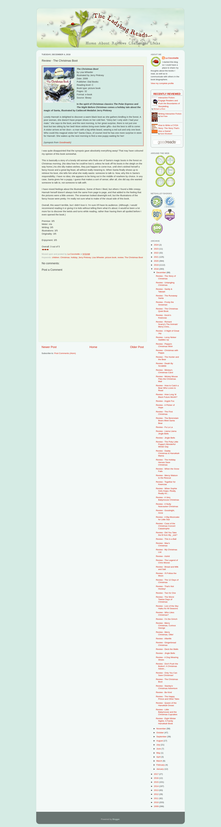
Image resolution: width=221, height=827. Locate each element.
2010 (156, 802)
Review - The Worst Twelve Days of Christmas (165, 599)
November (161, 728)
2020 (156, 261)
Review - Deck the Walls (167, 649)
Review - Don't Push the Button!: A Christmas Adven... (167, 666)
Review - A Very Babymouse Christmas (167, 498)
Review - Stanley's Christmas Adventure (166, 687)
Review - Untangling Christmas (165, 283)
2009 (156, 806)
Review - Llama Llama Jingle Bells (166, 432)
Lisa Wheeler (98, 257)
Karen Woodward (166, 134)
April (158, 757)
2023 (156, 249)
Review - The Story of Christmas (166, 277)
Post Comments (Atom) (65, 353)
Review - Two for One (166, 593)
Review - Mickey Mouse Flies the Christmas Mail (167, 379)
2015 (156, 782)
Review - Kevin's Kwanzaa (163, 316)
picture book (110, 257)
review (120, 257)
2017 (156, 774)
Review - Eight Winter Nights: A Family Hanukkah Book (166, 721)
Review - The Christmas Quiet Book (167, 310)
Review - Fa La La (164, 427)
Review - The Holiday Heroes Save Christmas (166, 462)
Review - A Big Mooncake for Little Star (167, 518)
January (160, 769)
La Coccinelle (171, 58)
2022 (156, 253)
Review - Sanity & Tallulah (164, 290)
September (161, 736)
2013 (156, 790)
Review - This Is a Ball (166, 539)
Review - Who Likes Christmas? (165, 613)
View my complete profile (162, 83)
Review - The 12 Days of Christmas (167, 581)
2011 (156, 798)
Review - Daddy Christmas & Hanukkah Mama (167, 453)
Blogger (116, 819)
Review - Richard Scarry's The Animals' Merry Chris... (167, 324)
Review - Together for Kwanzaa (166, 483)
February (160, 765)
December (161, 272)
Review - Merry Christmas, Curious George (166, 625)
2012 (156, 794)
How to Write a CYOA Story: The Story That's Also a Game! (168, 128)
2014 (156, 786)
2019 (156, 265)
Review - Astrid (163, 556)
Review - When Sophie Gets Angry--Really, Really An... (166, 491)
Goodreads (64, 142)
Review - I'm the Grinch (166, 619)
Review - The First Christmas (164, 413)
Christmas (65, 257)
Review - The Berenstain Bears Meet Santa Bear (167, 420)
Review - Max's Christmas (163, 544)
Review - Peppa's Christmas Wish (164, 345)
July (158, 745)
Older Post (137, 347)
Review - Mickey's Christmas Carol (164, 371)
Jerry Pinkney (84, 257)
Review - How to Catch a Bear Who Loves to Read (167, 388)
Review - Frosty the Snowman (165, 303)
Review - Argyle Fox (165, 401)
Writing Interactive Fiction (169, 114)
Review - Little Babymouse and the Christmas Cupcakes (166, 712)
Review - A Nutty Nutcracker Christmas (167, 505)
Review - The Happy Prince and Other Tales (167, 697)
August (159, 741)
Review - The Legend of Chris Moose (167, 561)
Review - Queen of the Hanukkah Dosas (166, 704)
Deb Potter (164, 116)
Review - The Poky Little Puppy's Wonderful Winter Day (167, 444)
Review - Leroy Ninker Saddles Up (166, 338)
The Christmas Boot (134, 257)
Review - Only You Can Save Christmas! (166, 674)
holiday (74, 257)
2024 (156, 245)
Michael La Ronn (159, 109)
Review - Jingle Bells (165, 438)
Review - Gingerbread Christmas (166, 643)
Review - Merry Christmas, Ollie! (164, 633)
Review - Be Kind (164, 692)
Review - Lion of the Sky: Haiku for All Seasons (167, 607)
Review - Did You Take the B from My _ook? (166, 533)
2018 (156, 269)
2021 (156, 257)
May (158, 753)
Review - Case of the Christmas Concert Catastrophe (165, 526)
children (55, 257)
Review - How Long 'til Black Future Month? (166, 395)
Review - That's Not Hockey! (165, 587)
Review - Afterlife (163, 638)
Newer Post (49, 347)
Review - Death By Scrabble (164, 364)
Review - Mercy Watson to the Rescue (167, 476)
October (160, 732)
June (158, 749)
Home (93, 347)
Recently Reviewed (166, 93)
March (159, 761)
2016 (156, 778)
